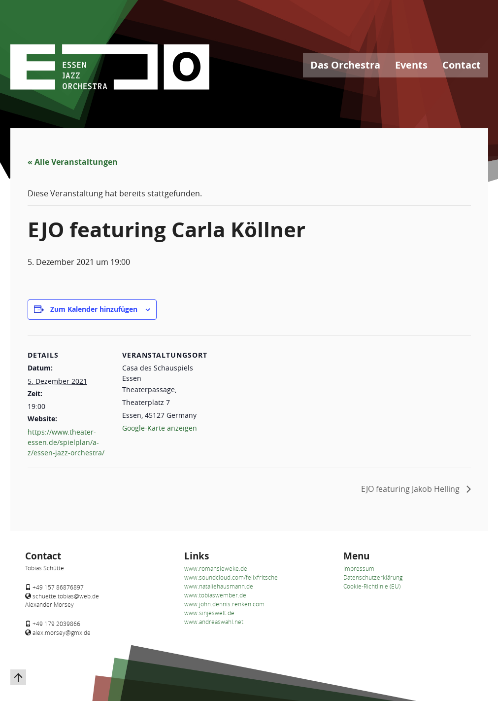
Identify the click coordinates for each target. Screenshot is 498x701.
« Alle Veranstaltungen (73, 161)
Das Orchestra (345, 65)
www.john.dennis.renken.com (224, 604)
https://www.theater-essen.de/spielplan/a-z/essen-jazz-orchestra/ (66, 442)
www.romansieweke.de (215, 568)
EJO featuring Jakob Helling (411, 488)
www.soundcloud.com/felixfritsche (231, 577)
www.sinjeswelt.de (209, 613)
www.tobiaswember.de (215, 595)
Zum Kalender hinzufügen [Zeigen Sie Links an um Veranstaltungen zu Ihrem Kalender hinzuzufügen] (93, 309)
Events (411, 65)
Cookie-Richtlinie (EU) (371, 586)
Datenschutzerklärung (372, 577)
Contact (461, 65)
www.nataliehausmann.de (218, 586)
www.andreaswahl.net (213, 622)
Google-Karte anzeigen (159, 428)
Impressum (358, 568)
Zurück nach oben (13, 669)
